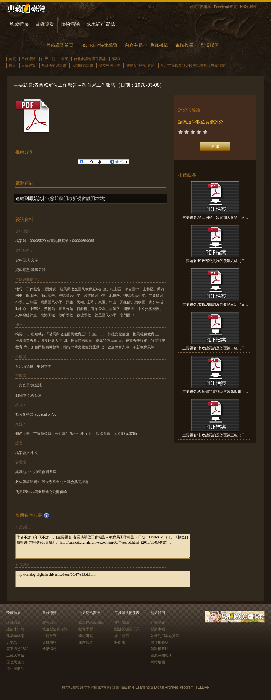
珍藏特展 (19, 23)
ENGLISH (248, 7)
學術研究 (85, 636)
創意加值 (85, 642)
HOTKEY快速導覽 (99, 45)
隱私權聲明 (160, 649)
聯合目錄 (49, 622)
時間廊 (119, 642)
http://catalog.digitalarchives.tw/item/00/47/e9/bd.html (102, 579)
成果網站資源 (100, 23)
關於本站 (158, 629)
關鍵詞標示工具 (127, 629)
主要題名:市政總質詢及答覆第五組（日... (215, 435)
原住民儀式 (15, 662)
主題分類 (49, 636)
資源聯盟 (210, 45)
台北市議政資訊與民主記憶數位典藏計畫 (192, 65)
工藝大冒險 (15, 655)
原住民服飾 (15, 669)
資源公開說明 (161, 655)
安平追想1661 (17, 649)
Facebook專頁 (225, 7)
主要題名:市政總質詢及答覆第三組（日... (215, 304)
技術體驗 (70, 23)
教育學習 (85, 629)
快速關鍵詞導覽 (55, 629)
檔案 (64, 59)
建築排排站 (15, 629)
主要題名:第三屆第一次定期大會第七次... (215, 217)
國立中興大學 (109, 65)
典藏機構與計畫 (53, 65)
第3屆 (116, 59)
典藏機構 (159, 45)
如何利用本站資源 (165, 636)
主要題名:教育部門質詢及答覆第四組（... (215, 391)
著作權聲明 (160, 642)
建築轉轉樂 (15, 636)
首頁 (193, 7)
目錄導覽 (44, 23)
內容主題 (134, 45)
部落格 (205, 7)
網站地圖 (158, 662)
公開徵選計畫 (82, 65)
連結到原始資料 (31, 198)
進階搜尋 (184, 45)
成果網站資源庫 (91, 622)
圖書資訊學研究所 (140, 65)
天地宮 (11, 642)
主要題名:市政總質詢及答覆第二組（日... (215, 348)
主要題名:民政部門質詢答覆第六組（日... (215, 261)
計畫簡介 (158, 622)
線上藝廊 (121, 636)
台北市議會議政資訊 (90, 59)
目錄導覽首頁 (59, 45)
